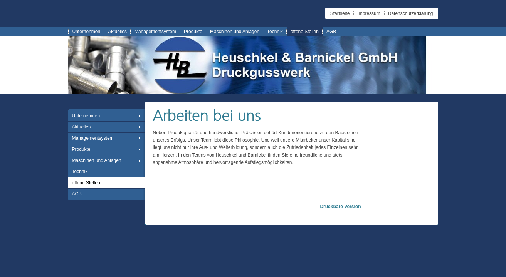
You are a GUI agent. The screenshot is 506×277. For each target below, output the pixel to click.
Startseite (340, 13)
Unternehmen (86, 31)
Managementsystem (155, 31)
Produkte (193, 31)
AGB (331, 31)
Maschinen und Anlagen (234, 31)
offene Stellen (305, 31)
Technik (275, 31)
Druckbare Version (340, 206)
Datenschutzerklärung (410, 13)
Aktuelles (117, 31)
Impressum (368, 13)
